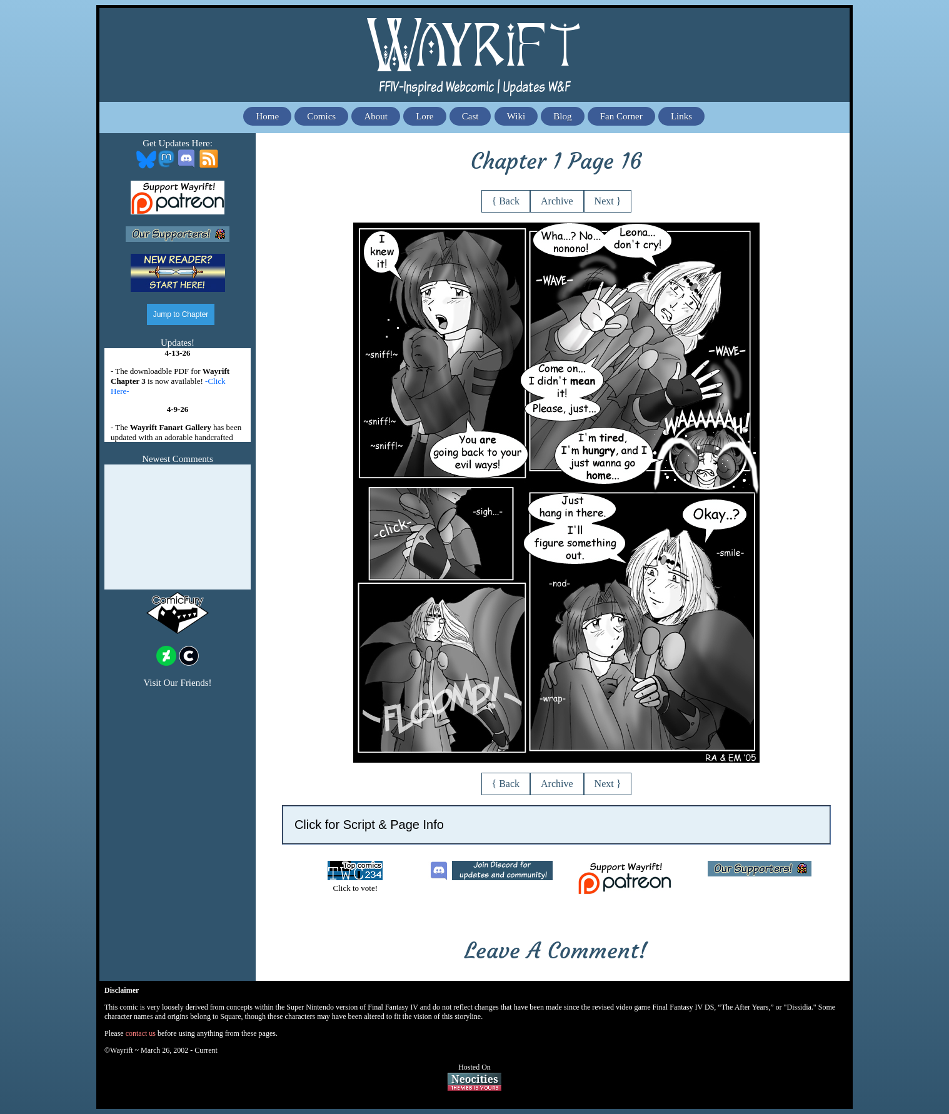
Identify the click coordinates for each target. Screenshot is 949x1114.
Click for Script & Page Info (369, 824)
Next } (608, 201)
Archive (557, 201)
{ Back (506, 201)
